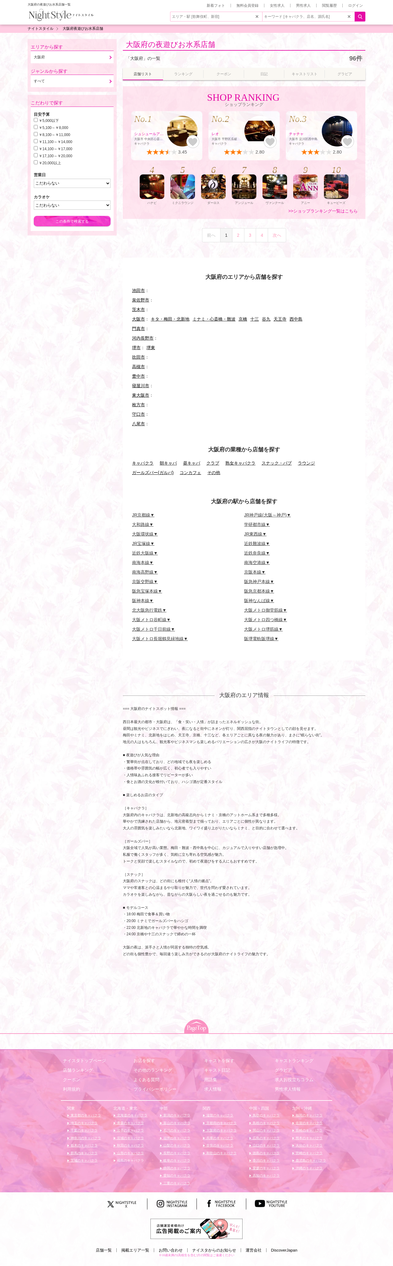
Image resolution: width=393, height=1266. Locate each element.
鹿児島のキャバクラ (310, 1160)
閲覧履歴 (329, 5)
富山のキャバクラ (176, 1123)
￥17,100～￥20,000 (55, 156)
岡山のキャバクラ (266, 1130)
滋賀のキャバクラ (219, 1115)
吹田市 (138, 357)
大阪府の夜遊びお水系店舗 (170, 44)
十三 (254, 319)
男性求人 (303, 5)
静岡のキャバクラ (176, 1168)
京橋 (243, 319)
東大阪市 (140, 395)
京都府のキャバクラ (221, 1123)
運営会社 (254, 1250)
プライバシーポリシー (155, 1089)
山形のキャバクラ (130, 1153)
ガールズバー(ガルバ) (152, 472)
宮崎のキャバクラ (309, 1153)
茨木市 (138, 309)
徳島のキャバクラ (266, 1153)
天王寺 (280, 319)
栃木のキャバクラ (84, 1145)
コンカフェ (190, 472)
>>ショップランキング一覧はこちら (323, 210)
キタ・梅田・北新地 (170, 319)
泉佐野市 (140, 300)
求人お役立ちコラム (294, 1079)
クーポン (71, 1079)
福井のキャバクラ (176, 1138)
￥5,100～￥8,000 (53, 128)
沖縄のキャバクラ (309, 1168)
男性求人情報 (288, 1089)
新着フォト (216, 5)
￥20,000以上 (50, 163)
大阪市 (138, 319)
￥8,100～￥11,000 (54, 135)
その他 (213, 472)
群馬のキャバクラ (84, 1153)
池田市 (138, 290)
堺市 (136, 347)
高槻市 (138, 366)
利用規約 (71, 1089)
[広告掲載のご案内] (196, 1228)
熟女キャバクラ (240, 463)
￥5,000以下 (49, 121)
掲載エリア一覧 (135, 1250)
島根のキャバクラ (266, 1123)
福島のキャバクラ (130, 1160)
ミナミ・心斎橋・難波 (214, 319)
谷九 (266, 319)
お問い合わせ (171, 1250)
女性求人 (277, 5)
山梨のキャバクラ (176, 1145)
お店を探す (144, 1060)
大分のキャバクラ (309, 1145)
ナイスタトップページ (84, 1060)
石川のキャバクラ (176, 1130)
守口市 (138, 414)
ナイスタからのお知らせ (214, 1250)
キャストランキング (294, 1060)
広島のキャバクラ (266, 1138)
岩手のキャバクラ (130, 1130)
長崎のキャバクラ (309, 1130)
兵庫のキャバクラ (219, 1138)
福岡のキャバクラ (309, 1115)
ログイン (355, 5)
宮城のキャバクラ (130, 1138)
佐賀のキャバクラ (309, 1123)
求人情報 (212, 1089)
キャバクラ (143, 463)
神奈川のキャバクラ (85, 1138)
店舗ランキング (78, 1070)
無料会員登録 (247, 5)
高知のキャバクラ (266, 1175)
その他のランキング (153, 1070)
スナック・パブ (277, 463)
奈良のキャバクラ (219, 1145)
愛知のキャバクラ (176, 1175)
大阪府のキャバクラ (221, 1130)
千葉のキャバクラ (84, 1130)
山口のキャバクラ (266, 1145)
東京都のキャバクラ (85, 1115)
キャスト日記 (217, 1070)
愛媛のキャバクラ (266, 1168)
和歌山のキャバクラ (221, 1153)
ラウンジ (306, 463)
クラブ (212, 463)
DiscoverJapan (284, 1250)
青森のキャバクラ (130, 1123)
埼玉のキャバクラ (84, 1123)
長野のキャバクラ (176, 1153)
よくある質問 (146, 1079)
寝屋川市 (140, 385)
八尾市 (138, 423)
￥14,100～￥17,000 (55, 149)
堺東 (150, 347)
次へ (277, 235)
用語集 (210, 1079)
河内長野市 (143, 338)
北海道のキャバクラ (131, 1115)
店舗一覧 (104, 1250)
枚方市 (138, 404)
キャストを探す (219, 1060)
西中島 (296, 319)
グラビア (283, 1070)
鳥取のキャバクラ (266, 1115)
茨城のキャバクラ (84, 1160)
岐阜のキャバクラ (176, 1160)
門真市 (138, 328)
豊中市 (138, 376)
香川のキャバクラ (266, 1160)
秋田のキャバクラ (130, 1145)
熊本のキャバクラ (309, 1138)
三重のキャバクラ (176, 1183)
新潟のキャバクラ (176, 1115)
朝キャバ (168, 463)
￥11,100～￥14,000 (55, 142)
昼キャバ (191, 463)
